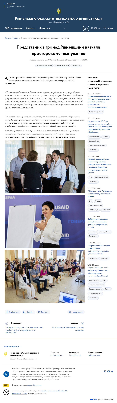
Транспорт (104, 258)
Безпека (105, 137)
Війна (104, 280)
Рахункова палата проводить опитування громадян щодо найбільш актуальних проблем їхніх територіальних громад (99, 101)
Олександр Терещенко (97, 145)
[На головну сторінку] (58, 16)
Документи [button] (44, 28)
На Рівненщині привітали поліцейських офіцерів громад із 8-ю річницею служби (98, 223)
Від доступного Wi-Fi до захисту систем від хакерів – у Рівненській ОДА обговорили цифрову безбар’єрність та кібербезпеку (100, 126)
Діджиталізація (94, 141)
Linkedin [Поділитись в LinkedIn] (30, 312)
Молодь (98, 201)
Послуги (107, 289)
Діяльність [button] (30, 28)
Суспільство (76, 65)
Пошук (110, 29)
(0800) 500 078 (75, 355)
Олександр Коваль (95, 205)
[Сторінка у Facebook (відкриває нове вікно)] (92, 28)
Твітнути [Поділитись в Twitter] (44, 312)
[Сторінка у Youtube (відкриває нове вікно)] (95, 28)
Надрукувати (77, 312)
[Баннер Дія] (86, 28)
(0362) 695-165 (56, 355)
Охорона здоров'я (95, 289)
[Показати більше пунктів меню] (64, 28)
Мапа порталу (11, 346)
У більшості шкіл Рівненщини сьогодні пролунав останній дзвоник (100, 193)
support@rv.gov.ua (34, 385)
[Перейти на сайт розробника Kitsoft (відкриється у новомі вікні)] (93, 399)
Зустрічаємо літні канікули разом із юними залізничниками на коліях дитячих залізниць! (99, 250)
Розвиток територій (62, 65)
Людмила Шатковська (44, 65)
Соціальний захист (101, 177)
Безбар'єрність (94, 137)
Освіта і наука (93, 210)
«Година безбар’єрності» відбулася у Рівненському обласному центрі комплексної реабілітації (98, 272)
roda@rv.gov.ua (94, 355)
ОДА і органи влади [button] (13, 28)
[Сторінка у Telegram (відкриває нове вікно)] (99, 28)
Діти (90, 177)
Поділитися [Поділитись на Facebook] (14, 312)
